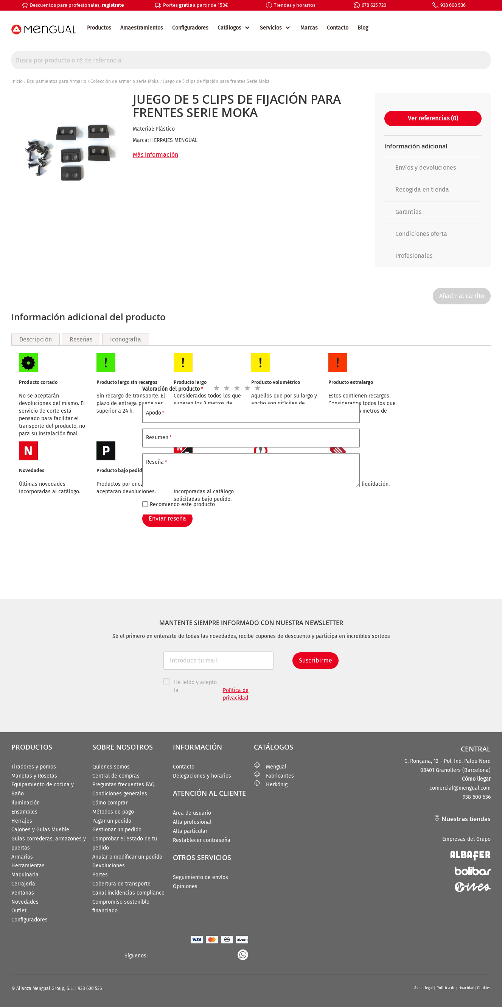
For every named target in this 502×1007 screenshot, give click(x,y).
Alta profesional (192, 822)
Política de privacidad (455, 988)
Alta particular (190, 831)
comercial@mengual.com (460, 788)
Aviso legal (424, 988)
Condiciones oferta (415, 233)
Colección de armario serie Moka (124, 81)
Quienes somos (111, 767)
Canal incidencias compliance (128, 893)
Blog (362, 28)
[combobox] (251, 60)
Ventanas (22, 893)
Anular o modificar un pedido (127, 857)
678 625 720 (374, 5)
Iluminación (25, 803)
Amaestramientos (141, 28)
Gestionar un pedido (116, 829)
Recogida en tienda (416, 189)
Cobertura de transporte (121, 884)
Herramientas (28, 865)
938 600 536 (453, 5)
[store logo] (43, 29)
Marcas (309, 28)
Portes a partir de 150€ (195, 5)
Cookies (484, 988)
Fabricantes (274, 776)
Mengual (270, 767)
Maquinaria (25, 874)
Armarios (22, 857)
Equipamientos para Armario (56, 81)
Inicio (17, 81)
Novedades (25, 902)
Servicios (271, 28)
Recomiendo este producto (182, 504)
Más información (155, 154)
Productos (99, 28)
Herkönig (271, 784)
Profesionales (408, 255)
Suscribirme (315, 660)
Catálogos (229, 28)
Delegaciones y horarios (202, 776)
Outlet (18, 910)
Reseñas (81, 339)
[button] (381, 279)
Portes (100, 874)
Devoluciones (108, 865)
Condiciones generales (119, 793)
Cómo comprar (109, 803)
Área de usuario (192, 813)
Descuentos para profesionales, (77, 5)
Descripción (35, 339)
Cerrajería (23, 884)
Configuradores (190, 28)
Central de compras (116, 776)
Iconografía (125, 339)
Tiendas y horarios (294, 5)
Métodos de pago (113, 812)
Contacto (337, 28)
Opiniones (185, 886)
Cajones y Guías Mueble (40, 829)
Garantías (402, 211)
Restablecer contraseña (201, 840)
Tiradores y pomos (33, 767)
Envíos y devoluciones (420, 167)
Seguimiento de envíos (200, 877)
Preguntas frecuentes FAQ (123, 784)
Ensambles (24, 812)
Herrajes (21, 821)
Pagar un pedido (111, 821)
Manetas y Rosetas (34, 776)
